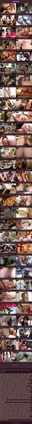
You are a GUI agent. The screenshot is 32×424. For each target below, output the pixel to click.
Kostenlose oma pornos (5, 407)
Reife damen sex (19, 398)
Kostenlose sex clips (23, 409)
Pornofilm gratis (21, 376)
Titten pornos (13, 410)
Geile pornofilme (12, 397)
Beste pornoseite (24, 373)
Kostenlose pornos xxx (22, 377)
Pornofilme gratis (17, 389)
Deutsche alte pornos (18, 391)
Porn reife (16, 388)
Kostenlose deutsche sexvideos (25, 412)
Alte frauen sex (26, 417)
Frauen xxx (14, 376)
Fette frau (22, 382)
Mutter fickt (19, 378)
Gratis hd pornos (24, 387)
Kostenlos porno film (15, 407)
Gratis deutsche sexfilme (14, 373)
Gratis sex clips (22, 404)
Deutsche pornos (23, 386)
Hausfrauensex (3, 387)
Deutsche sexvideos (19, 394)
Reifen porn (17, 392)
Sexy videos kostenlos (21, 410)
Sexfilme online (21, 413)
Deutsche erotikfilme (7, 389)
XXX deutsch (28, 394)
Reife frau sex (16, 1)
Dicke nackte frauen (9, 383)
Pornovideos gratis (10, 394)
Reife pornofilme (8, 381)
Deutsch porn (13, 378)
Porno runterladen (7, 408)
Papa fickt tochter (7, 380)
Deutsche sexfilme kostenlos (21, 383)
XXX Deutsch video (13, 404)
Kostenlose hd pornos (5, 385)
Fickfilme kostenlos (13, 409)
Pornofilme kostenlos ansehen (24, 405)
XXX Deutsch (3, 403)
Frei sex (3, 376)
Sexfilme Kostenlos (11, 403)
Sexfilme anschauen (17, 415)
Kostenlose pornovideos (17, 380)
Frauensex (2, 418)
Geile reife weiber (7, 414)
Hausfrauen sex (11, 398)
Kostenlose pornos (14, 385)
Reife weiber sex (8, 375)
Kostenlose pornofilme (11, 396)
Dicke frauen (3, 394)
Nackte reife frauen (4, 373)
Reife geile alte (24, 389)
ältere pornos (9, 376)
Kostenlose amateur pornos (11, 393)
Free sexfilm (3, 396)
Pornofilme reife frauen (16, 418)
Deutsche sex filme (15, 382)
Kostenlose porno (17, 381)
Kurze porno (26, 396)
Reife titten (7, 418)
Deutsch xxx (19, 396)
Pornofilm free (3, 413)
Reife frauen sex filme (24, 385)
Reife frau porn (28, 414)
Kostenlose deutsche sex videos (10, 412)
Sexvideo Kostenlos (27, 393)
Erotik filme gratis (11, 387)
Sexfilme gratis (6, 377)
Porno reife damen (9, 392)
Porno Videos (24, 375)
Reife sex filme (16, 375)
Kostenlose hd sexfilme (12, 413)
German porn (13, 377)
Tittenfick (18, 387)
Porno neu (20, 393)
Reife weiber (19, 417)
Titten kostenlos (15, 408)
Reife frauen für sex (8, 391)
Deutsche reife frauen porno (18, 414)
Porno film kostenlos (12, 405)
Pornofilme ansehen (20, 397)
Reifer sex (14, 417)
